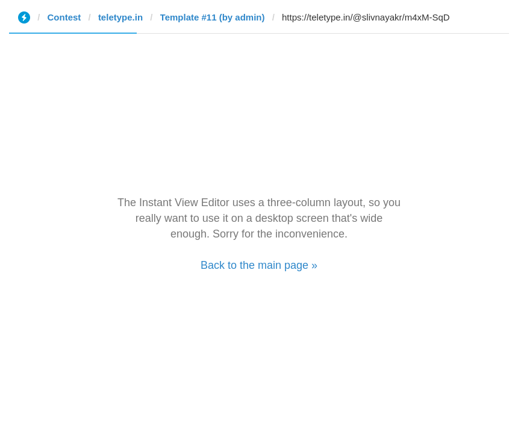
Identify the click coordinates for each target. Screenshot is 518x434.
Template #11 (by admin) (212, 17)
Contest (64, 17)
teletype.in (120, 17)
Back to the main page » (259, 265)
